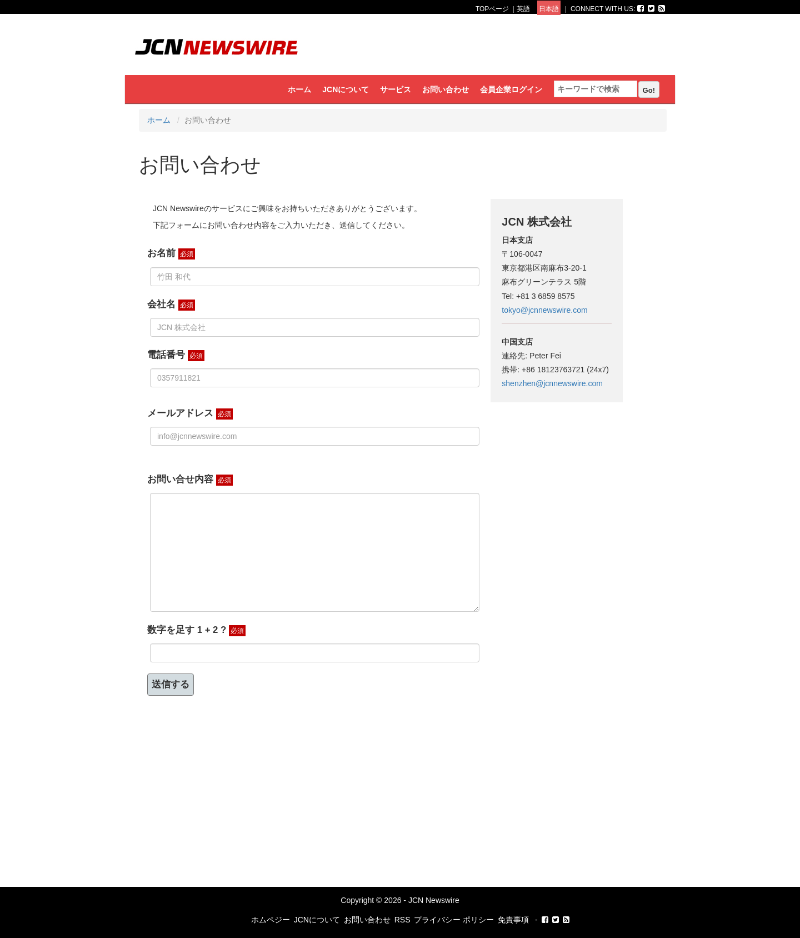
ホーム (299, 89)
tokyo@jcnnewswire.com (544, 310)
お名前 (171, 254)
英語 (523, 9)
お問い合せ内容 (190, 480)
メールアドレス (190, 414)
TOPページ (492, 9)
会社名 (171, 305)
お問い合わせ (445, 89)
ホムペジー (270, 919)
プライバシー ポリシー (454, 919)
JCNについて (345, 89)
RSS (402, 919)
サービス (395, 89)
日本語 (549, 9)
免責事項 (513, 919)
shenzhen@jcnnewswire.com (552, 383)
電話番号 (175, 355)
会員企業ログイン (511, 89)
